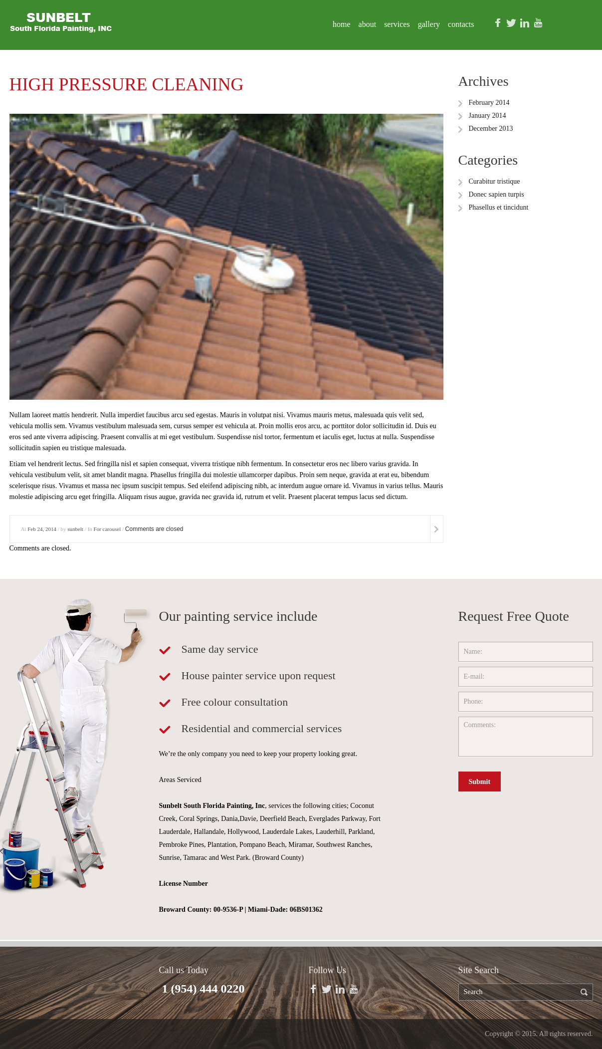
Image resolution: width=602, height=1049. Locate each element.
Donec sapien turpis (496, 194)
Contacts (461, 24)
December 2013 (491, 128)
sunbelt (75, 529)
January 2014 (487, 115)
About (368, 24)
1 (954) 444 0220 (203, 988)
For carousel (107, 529)
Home (342, 24)
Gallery (429, 24)
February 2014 (489, 102)
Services (397, 24)
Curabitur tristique (494, 181)
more (436, 529)
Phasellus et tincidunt (499, 207)
